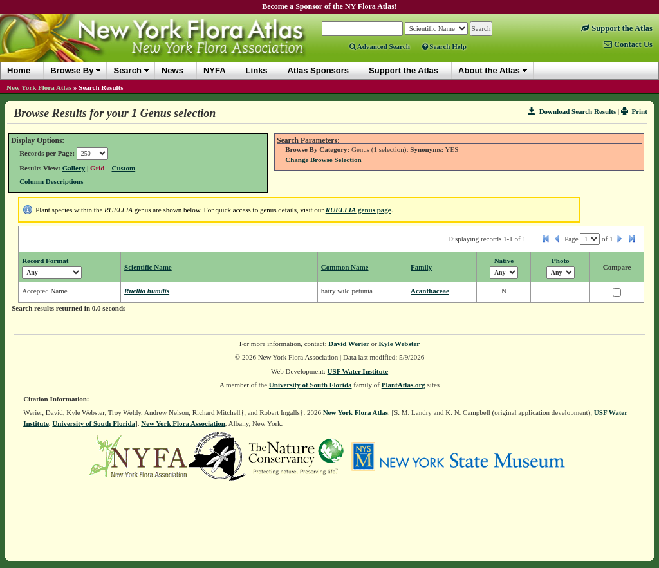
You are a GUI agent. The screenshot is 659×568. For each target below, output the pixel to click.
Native (504, 260)
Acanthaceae (430, 291)
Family (421, 267)
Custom (124, 168)
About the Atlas (489, 70)
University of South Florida (310, 385)
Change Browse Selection (323, 159)
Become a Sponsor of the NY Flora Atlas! (329, 6)
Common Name (345, 267)
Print (634, 111)
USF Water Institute (358, 371)
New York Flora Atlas (38, 87)
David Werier (348, 343)
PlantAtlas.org (403, 385)
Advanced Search (379, 46)
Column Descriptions (51, 181)
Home (18, 70)
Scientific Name (148, 267)
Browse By (71, 70)
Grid (97, 168)
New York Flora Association (183, 423)
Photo (561, 260)
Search (127, 70)
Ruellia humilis (146, 291)
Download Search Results (572, 111)
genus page (358, 210)
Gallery (73, 168)
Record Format (45, 260)
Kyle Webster (399, 343)
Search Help (444, 46)
